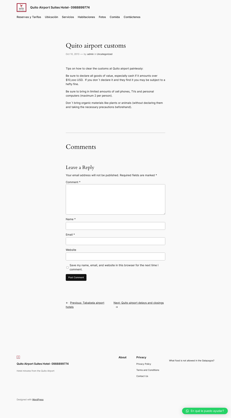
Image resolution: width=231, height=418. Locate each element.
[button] (205, 411)
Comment (73, 182)
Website (71, 249)
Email (70, 234)
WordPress (37, 399)
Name (71, 219)
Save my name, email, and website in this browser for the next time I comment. (114, 267)
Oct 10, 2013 (72, 54)
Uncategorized (104, 54)
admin (90, 54)
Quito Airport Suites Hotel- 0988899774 (60, 7)
